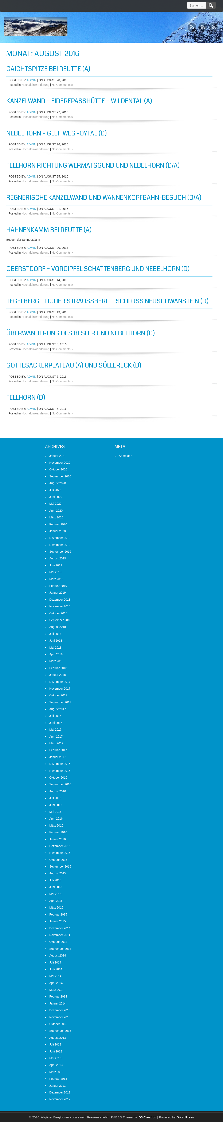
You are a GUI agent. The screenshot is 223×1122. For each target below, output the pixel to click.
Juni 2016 (55, 805)
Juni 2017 (55, 722)
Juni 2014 (55, 969)
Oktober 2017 (58, 695)
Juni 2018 (55, 640)
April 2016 (56, 818)
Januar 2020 (57, 531)
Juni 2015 (55, 887)
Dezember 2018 (59, 599)
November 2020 (59, 462)
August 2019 (57, 558)
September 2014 (60, 948)
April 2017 (56, 736)
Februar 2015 (58, 914)
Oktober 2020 (58, 469)
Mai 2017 (55, 729)
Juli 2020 (55, 490)
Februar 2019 (58, 586)
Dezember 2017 (59, 681)
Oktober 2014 (58, 941)
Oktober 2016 (58, 777)
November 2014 (59, 935)
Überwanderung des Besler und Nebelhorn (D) (80, 333)
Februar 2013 (58, 1078)
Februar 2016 (58, 832)
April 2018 (56, 654)
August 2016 (57, 791)
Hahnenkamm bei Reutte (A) (49, 229)
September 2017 (60, 702)
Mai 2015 (55, 894)
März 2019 (56, 579)
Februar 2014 (58, 996)
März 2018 (56, 661)
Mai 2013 (55, 1058)
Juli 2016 (55, 798)
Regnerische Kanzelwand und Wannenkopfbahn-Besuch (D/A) (104, 197)
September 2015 (60, 866)
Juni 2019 (55, 565)
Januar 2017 (57, 757)
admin (31, 80)
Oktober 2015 (58, 859)
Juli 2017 (55, 715)
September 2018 (60, 620)
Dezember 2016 (59, 763)
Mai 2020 (55, 503)
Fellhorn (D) (25, 397)
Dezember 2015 (59, 846)
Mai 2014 (55, 976)
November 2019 (59, 545)
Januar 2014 (57, 1003)
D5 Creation (147, 1117)
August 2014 (57, 955)
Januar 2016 (57, 839)
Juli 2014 (55, 962)
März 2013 (56, 1072)
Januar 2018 (57, 674)
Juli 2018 (55, 633)
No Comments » (62, 84)
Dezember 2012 (59, 1092)
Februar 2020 (58, 524)
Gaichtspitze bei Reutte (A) (48, 68)
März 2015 (56, 907)
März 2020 (56, 517)
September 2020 (60, 476)
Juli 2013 (55, 1044)
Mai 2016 (55, 811)
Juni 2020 (55, 497)
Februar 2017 (58, 750)
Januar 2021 (57, 456)
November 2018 (59, 606)
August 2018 (57, 627)
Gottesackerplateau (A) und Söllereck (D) (73, 365)
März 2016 (56, 825)
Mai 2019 (55, 572)
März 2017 (56, 743)
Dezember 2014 (59, 928)
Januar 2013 (57, 1085)
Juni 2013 (55, 1051)
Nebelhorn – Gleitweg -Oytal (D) (56, 133)
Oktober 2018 (58, 613)
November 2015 (59, 852)
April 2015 (56, 900)
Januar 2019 (57, 592)
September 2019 (60, 551)
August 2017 (57, 709)
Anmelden (125, 456)
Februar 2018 (58, 668)
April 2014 (56, 983)
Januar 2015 (57, 921)
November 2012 (59, 1099)
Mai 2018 (55, 647)
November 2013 (59, 1017)
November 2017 (59, 688)
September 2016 (60, 784)
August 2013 (57, 1037)
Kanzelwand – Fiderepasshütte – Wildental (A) (79, 101)
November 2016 (59, 770)
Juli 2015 (55, 880)
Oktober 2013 (58, 1024)
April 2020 (56, 510)
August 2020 (57, 483)
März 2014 (56, 989)
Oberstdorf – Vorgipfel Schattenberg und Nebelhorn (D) (98, 268)
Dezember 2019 (59, 538)
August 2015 (57, 873)
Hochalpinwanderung (35, 84)
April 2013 (56, 1065)
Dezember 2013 (59, 1010)
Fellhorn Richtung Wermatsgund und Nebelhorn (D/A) (93, 165)
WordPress (185, 1117)
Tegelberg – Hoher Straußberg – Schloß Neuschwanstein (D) (107, 301)
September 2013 (60, 1030)
